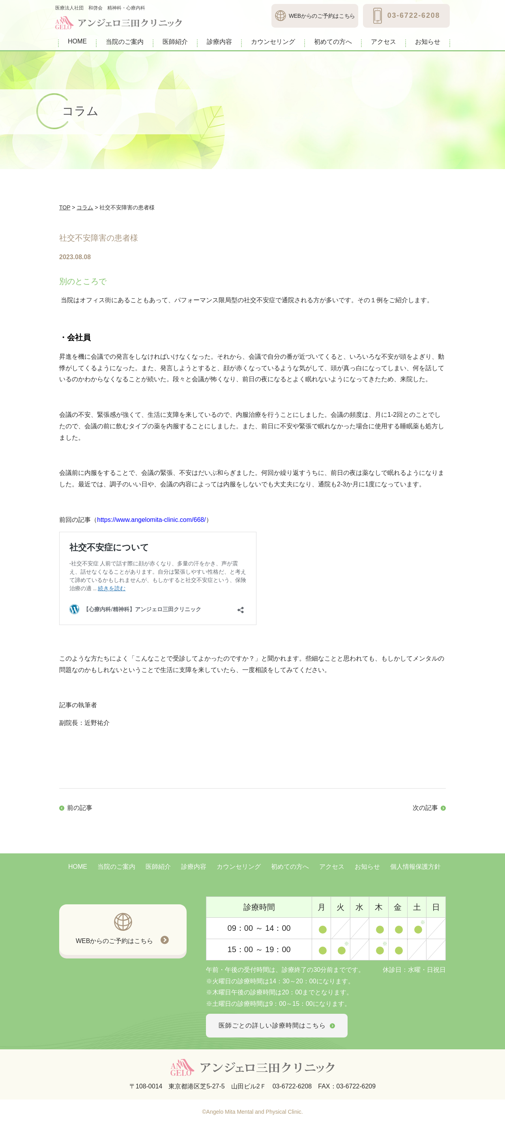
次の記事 (425, 807)
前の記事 (79, 807)
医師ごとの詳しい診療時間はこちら (277, 1025)
